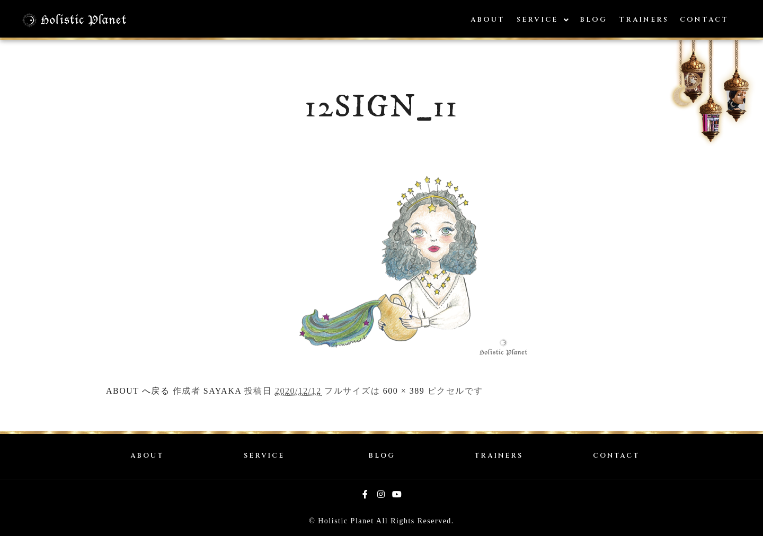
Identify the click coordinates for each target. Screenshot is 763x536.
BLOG (381, 455)
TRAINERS (498, 455)
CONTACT (616, 455)
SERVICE (264, 455)
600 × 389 (404, 390)
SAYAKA (222, 390)
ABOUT (147, 455)
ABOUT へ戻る (138, 390)
